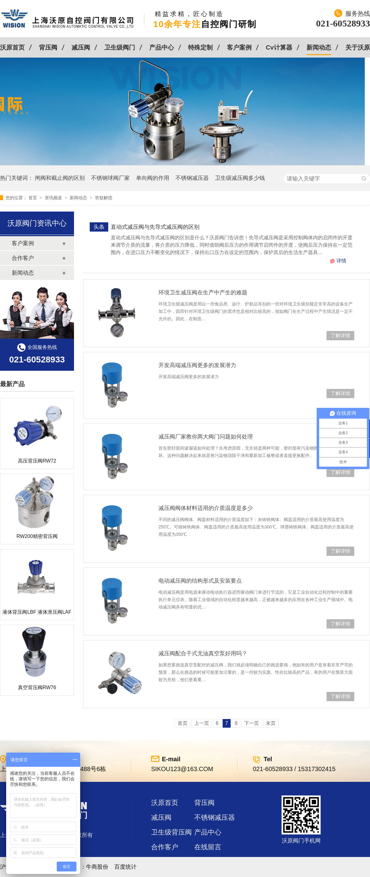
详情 (341, 260)
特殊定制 (200, 47)
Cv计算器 (279, 47)
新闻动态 (318, 47)
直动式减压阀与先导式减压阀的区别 (155, 227)
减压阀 (81, 47)
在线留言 (207, 847)
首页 (33, 197)
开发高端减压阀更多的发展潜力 (197, 365)
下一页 (251, 723)
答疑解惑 (103, 197)
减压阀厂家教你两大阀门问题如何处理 (205, 437)
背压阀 (48, 47)
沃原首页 (12, 47)
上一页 (201, 723)
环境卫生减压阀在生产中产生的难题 (202, 292)
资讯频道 (54, 197)
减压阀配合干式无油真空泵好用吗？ (202, 653)
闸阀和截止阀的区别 (60, 178)
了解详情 (340, 335)
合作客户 (23, 258)
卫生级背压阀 (171, 832)
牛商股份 (97, 867)
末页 (271, 723)
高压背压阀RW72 (37, 460)
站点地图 (164, 862)
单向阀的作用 (152, 178)
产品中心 (161, 47)
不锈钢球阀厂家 (110, 178)
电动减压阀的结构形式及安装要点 (200, 581)
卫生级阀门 (119, 47)
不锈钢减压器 (192, 178)
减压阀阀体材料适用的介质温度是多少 (205, 508)
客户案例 (239, 47)
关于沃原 (357, 47)
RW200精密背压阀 (36, 536)
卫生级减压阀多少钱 (240, 178)
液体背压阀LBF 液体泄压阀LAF (36, 612)
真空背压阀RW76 (37, 687)
